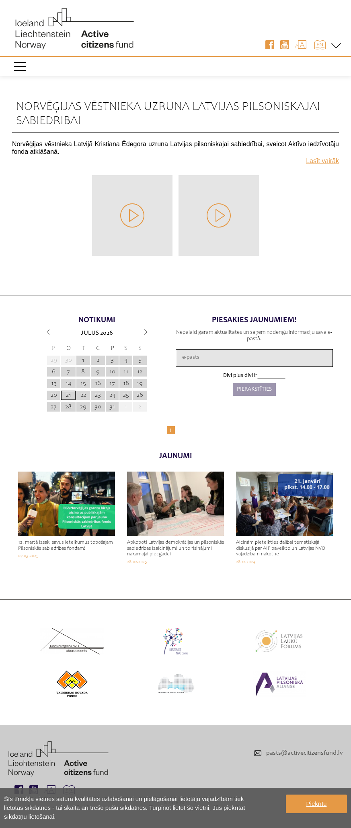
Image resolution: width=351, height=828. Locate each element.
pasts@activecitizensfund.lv (304, 753)
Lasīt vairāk (322, 160)
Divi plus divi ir (240, 376)
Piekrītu (316, 803)
